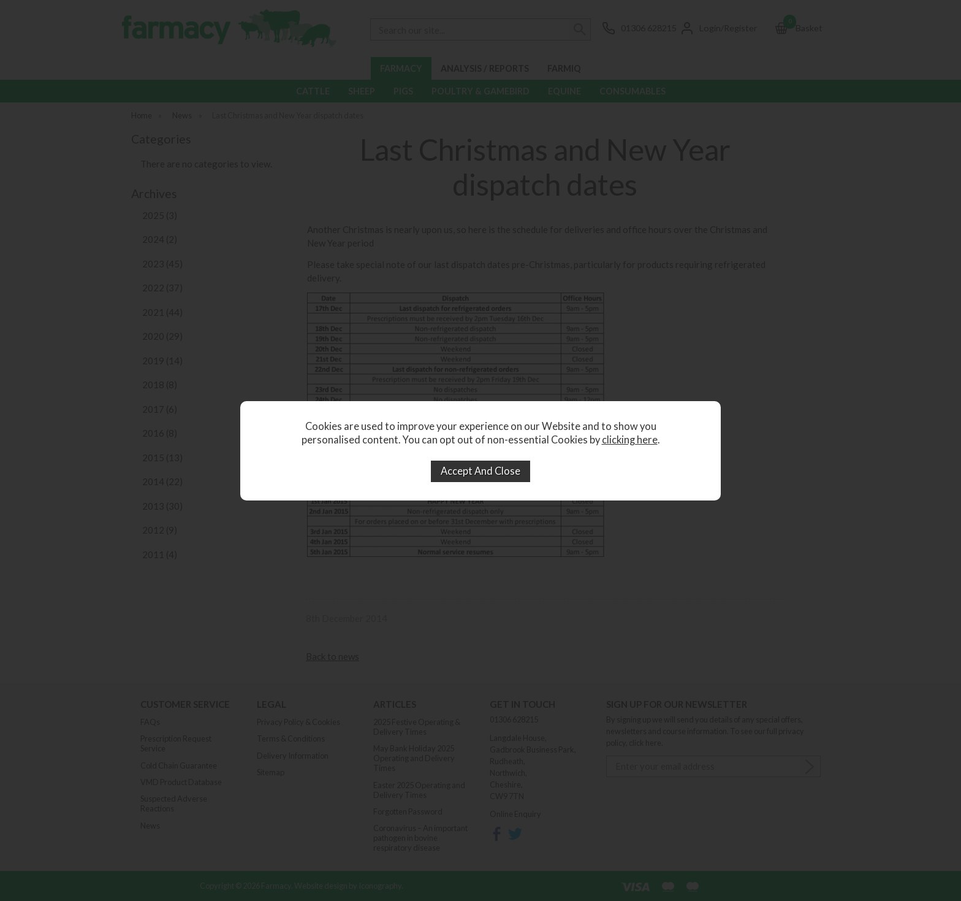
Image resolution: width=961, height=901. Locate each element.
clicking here (630, 440)
